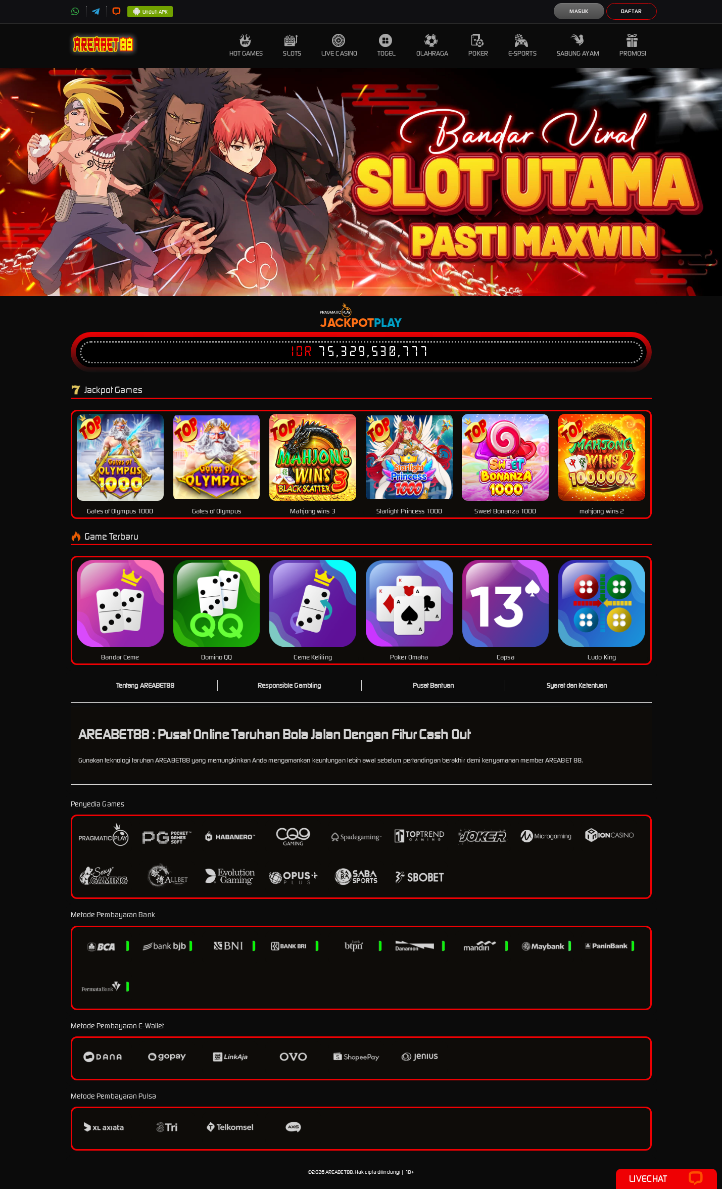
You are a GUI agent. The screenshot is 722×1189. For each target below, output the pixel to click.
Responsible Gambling (289, 685)
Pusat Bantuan (433, 685)
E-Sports (522, 46)
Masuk (579, 11)
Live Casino (339, 46)
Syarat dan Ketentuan (577, 685)
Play (388, 323)
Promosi (633, 46)
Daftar (631, 11)
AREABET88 (339, 1172)
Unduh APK (150, 12)
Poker (478, 46)
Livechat (666, 1179)
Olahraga (432, 46)
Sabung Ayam (578, 46)
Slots (292, 46)
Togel (386, 46)
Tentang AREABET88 (145, 685)
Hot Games (246, 46)
